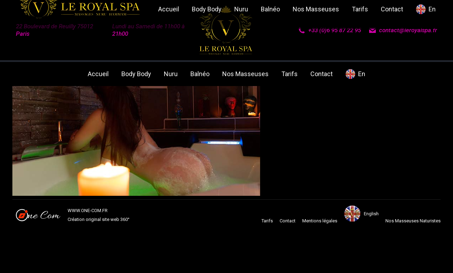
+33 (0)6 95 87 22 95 (329, 30)
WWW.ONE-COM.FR (88, 210)
